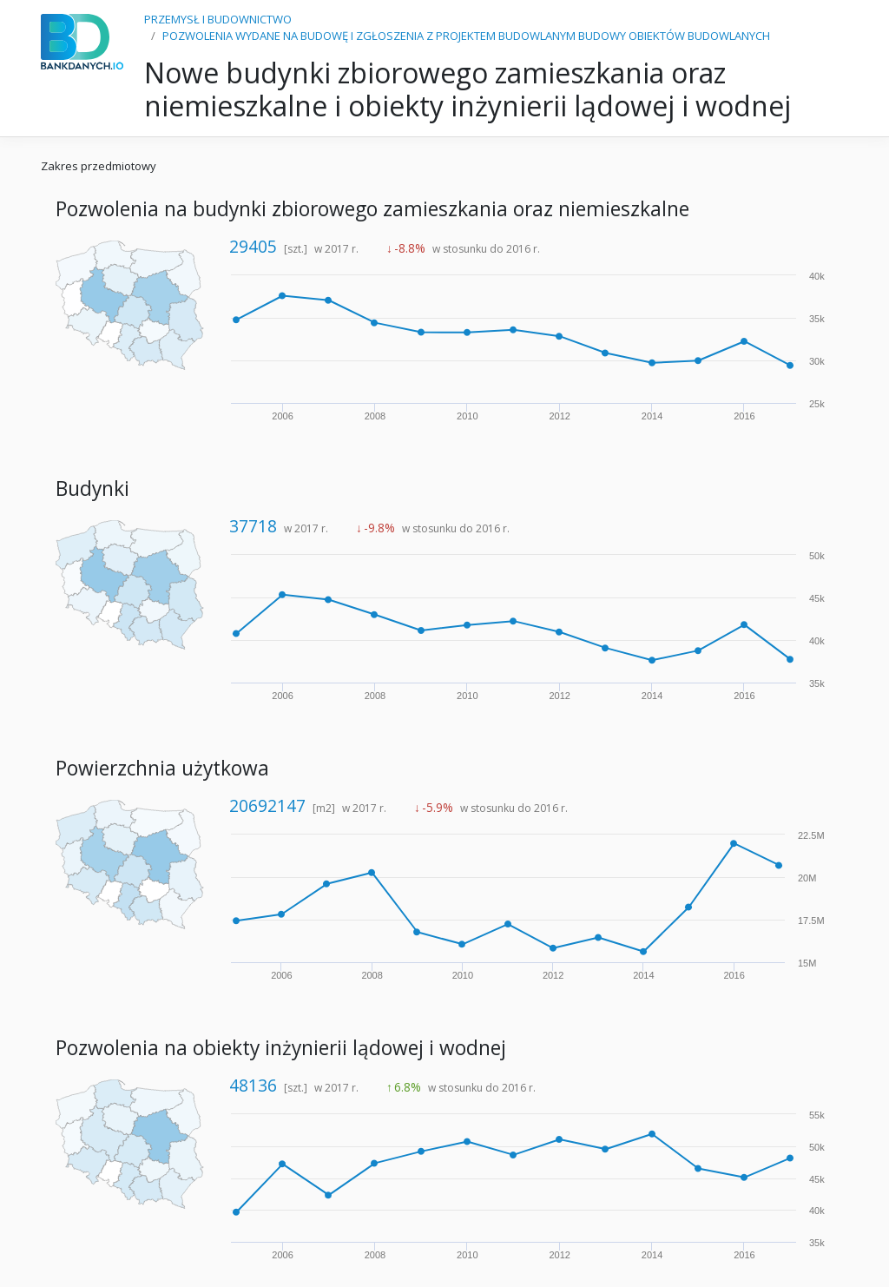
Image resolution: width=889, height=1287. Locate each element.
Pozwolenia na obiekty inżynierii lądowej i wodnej (281, 1047)
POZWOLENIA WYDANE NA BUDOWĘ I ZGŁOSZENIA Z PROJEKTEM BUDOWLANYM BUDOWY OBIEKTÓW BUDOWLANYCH (466, 35)
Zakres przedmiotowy (98, 166)
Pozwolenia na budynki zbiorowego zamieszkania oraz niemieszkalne (372, 208)
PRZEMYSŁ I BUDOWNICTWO (218, 19)
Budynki (92, 488)
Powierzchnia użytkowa (162, 768)
